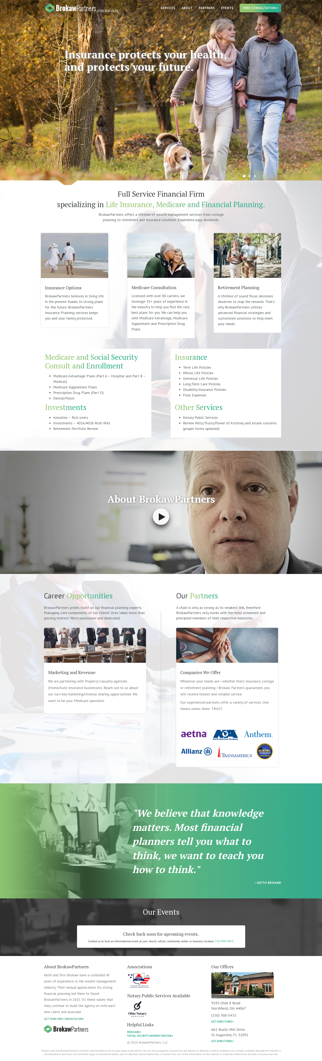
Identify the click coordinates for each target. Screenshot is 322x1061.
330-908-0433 (224, 941)
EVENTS (227, 10)
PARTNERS (207, 10)
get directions (222, 1021)
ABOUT (187, 10)
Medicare (134, 1032)
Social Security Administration (150, 1036)
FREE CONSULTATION (260, 10)
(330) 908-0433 (223, 1015)
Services (168, 10)
